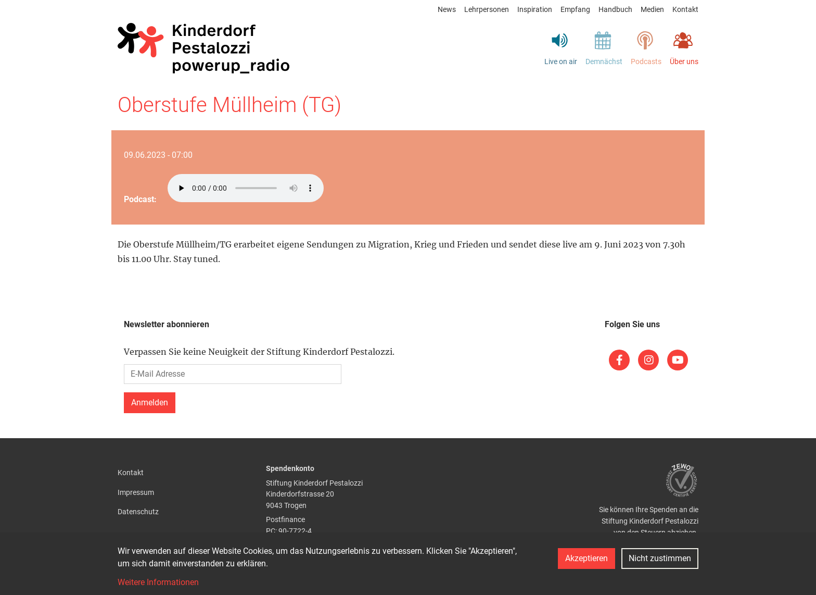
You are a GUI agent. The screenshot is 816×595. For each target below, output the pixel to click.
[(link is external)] (619, 360)
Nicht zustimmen (660, 558)
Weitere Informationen (158, 582)
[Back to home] (203, 48)
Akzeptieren (586, 558)
